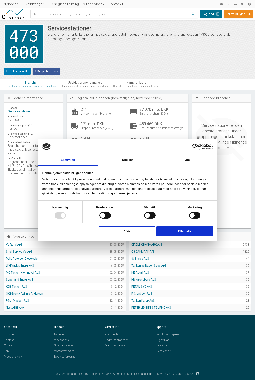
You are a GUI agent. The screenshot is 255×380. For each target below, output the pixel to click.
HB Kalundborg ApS (143, 279)
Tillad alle (184, 231)
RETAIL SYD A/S (141, 286)
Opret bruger (235, 14)
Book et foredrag (64, 356)
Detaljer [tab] (127, 159)
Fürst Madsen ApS (17, 300)
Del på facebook (46, 71)
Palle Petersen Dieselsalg (22, 258)
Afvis (126, 231)
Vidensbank (94, 4)
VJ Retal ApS (14, 244)
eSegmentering (65, 4)
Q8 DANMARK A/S (143, 251)
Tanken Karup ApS (143, 300)
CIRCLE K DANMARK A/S (146, 244)
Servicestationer (19, 111)
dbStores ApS (140, 258)
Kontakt (116, 4)
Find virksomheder (116, 340)
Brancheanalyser (115, 345)
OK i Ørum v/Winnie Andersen (24, 293)
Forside (9, 334)
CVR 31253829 (185, 373)
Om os (8, 345)
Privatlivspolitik (164, 351)
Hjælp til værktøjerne (167, 334)
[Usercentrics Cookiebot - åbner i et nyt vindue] (195, 147)
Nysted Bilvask (15, 307)
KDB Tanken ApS (16, 286)
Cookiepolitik (163, 345)
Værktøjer (35, 4)
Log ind (208, 14)
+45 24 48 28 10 (164, 373)
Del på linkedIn (17, 71)
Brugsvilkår (162, 340)
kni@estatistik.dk (141, 373)
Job (6, 351)
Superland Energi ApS (19, 279)
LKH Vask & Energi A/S (20, 265)
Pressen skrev (13, 356)
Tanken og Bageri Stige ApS (149, 265)
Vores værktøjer (64, 351)
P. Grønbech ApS (141, 293)
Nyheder (11, 4)
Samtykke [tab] (68, 159)
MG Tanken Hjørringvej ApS (23, 272)
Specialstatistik (63, 345)
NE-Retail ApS (140, 272)
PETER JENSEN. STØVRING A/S (151, 307)
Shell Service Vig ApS (19, 251)
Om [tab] (187, 159)
